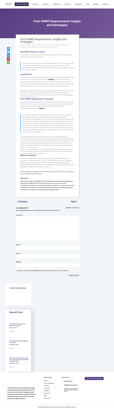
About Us (67, 4)
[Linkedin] (8, 55)
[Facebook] (8, 48)
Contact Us (105, 4)
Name (18, 245)
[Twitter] (8, 52)
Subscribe (95, 4)
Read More (11, 331)
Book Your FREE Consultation (94, 378)
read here (51, 79)
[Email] (8, 62)
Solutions (46, 385)
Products (34, 4)
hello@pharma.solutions (70, 385)
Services (45, 4)
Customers (56, 4)
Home (45, 380)
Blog (88, 4)
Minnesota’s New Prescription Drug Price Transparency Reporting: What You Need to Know (18, 360)
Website (18, 262)
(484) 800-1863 (68, 381)
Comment (19, 215)
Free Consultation (21, 4)
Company (46, 390)
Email (18, 253)
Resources (78, 4)
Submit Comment (73, 275)
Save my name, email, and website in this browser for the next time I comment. (43, 270)
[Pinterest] (8, 58)
